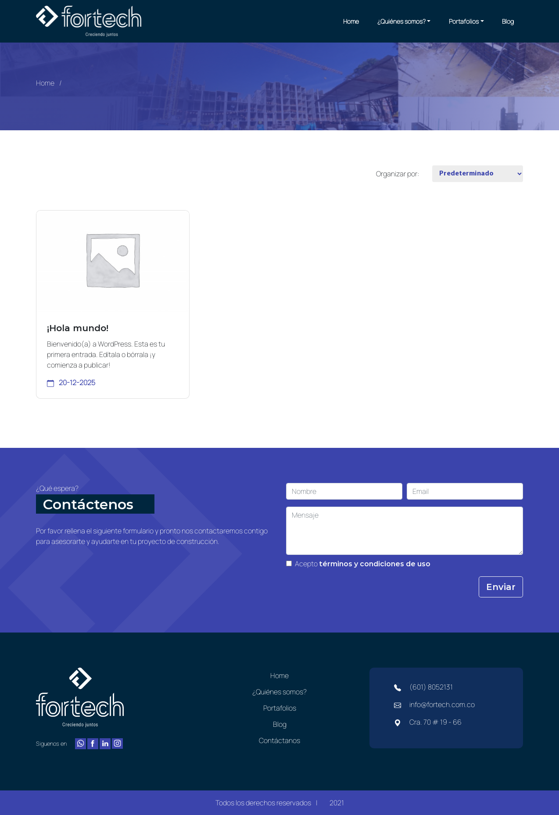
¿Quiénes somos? (401, 21)
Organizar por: (397, 174)
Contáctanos (279, 740)
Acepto (363, 563)
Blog (508, 21)
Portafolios (464, 21)
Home (351, 21)
